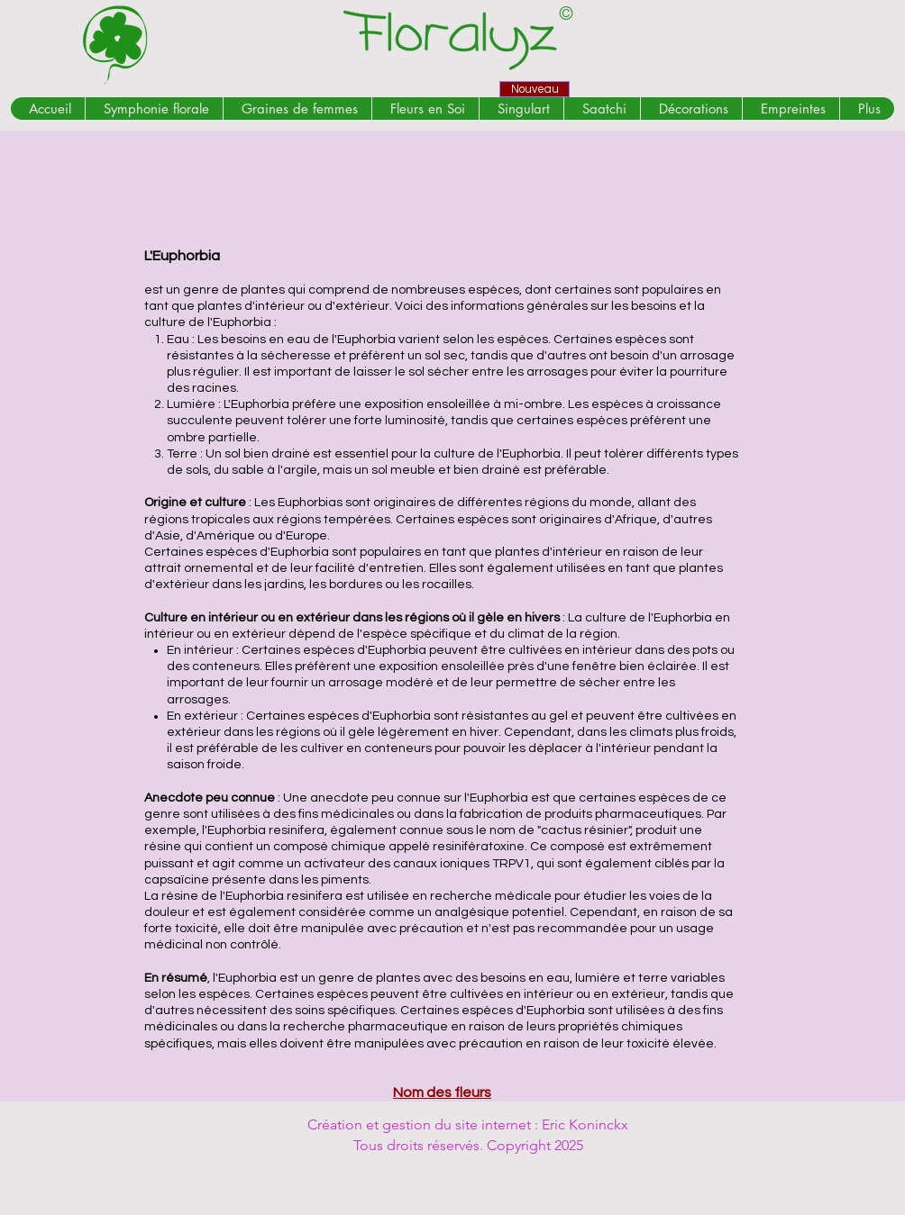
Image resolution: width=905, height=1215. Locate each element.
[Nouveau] (534, 89)
